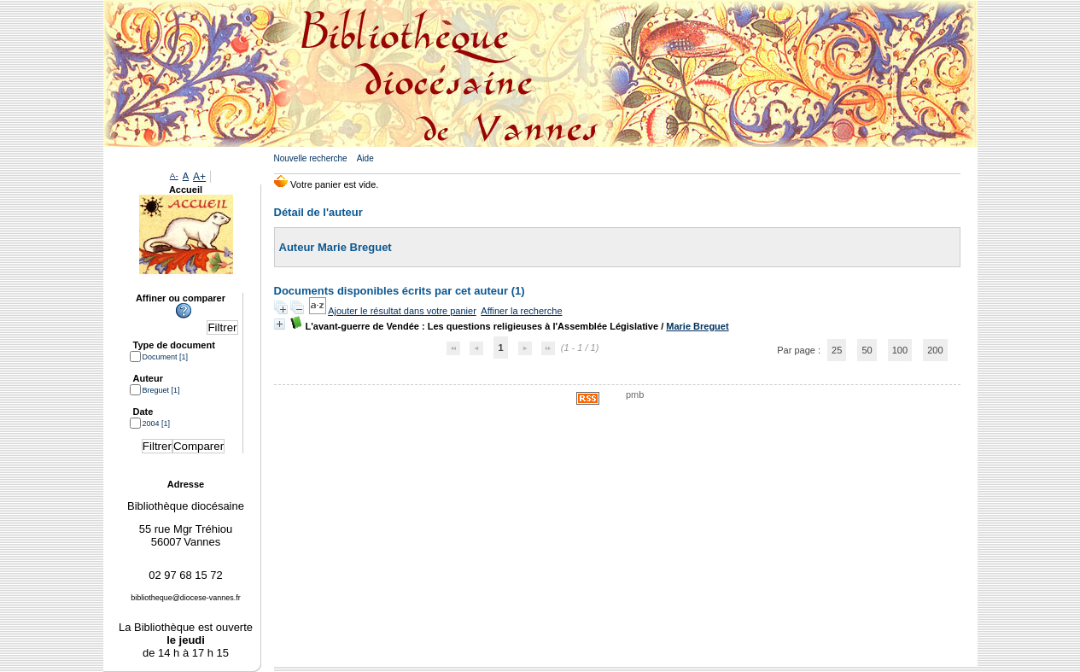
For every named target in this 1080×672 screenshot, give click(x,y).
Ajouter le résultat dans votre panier (402, 311)
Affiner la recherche (521, 311)
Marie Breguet (697, 326)
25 (837, 350)
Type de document (174, 345)
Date (143, 411)
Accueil (185, 189)
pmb (635, 394)
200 (935, 350)
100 (900, 350)
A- (174, 175)
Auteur (148, 378)
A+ (199, 177)
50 (866, 350)
